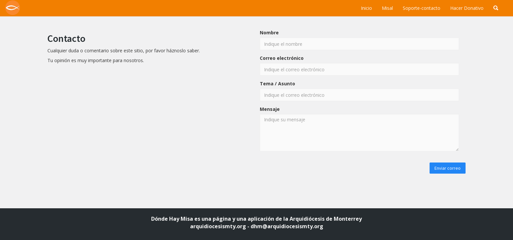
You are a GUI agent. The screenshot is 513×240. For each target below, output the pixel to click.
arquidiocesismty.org (218, 226)
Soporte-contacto (421, 8)
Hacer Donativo (467, 8)
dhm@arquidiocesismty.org (287, 226)
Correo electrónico (282, 58)
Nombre (269, 32)
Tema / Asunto (277, 83)
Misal (387, 8)
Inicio (366, 8)
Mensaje (270, 109)
